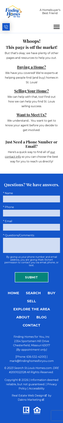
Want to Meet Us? (32, 114)
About (23, 317)
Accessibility (37, 388)
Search (33, 293)
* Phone (8, 207)
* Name (8, 193)
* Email (7, 221)
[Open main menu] (57, 27)
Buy (51, 293)
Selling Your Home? (31, 90)
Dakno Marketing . (31, 399)
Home (13, 293)
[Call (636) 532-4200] (6, 27)
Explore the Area (31, 309)
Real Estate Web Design (29, 395)
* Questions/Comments (18, 235)
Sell (31, 301)
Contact (31, 325)
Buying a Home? (31, 67)
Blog (41, 317)
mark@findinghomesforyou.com (32, 361)
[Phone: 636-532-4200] (30, 356)
